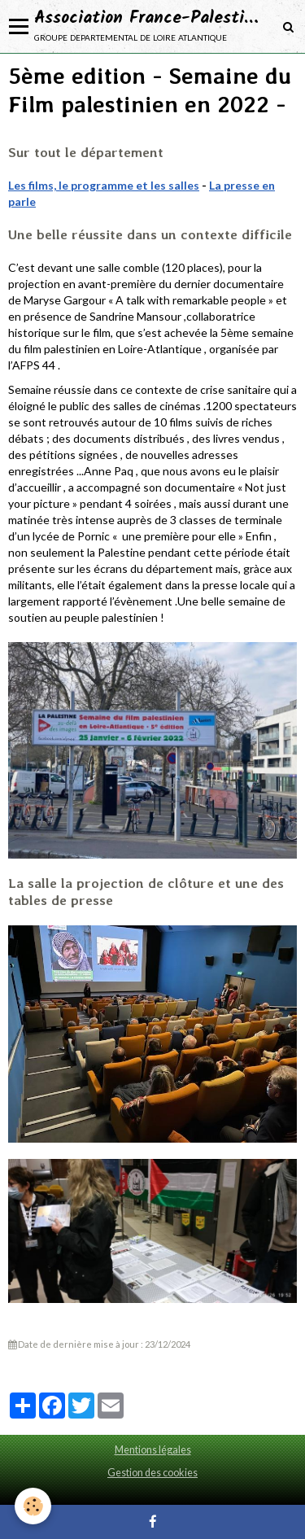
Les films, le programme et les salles (103, 185)
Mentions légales (153, 1450)
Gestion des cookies (152, 1473)
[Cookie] (33, 1506)
